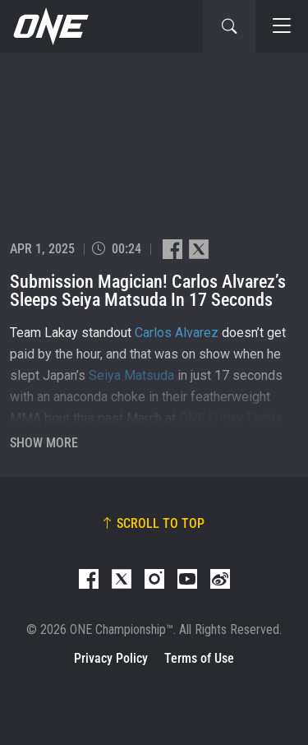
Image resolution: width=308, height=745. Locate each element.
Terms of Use (199, 658)
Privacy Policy (111, 658)
